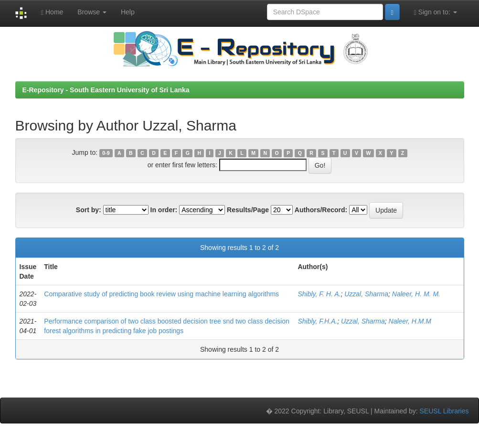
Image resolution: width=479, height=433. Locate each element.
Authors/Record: (321, 210)
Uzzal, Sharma (366, 294)
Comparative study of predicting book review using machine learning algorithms (161, 294)
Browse (91, 12)
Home (52, 12)
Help (128, 12)
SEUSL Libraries (444, 411)
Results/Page (248, 210)
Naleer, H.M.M (410, 321)
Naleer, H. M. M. (416, 294)
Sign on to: (435, 12)
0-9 (105, 153)
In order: (164, 210)
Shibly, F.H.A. (317, 321)
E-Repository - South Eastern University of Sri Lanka (106, 90)
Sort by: (88, 210)
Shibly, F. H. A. (319, 294)
